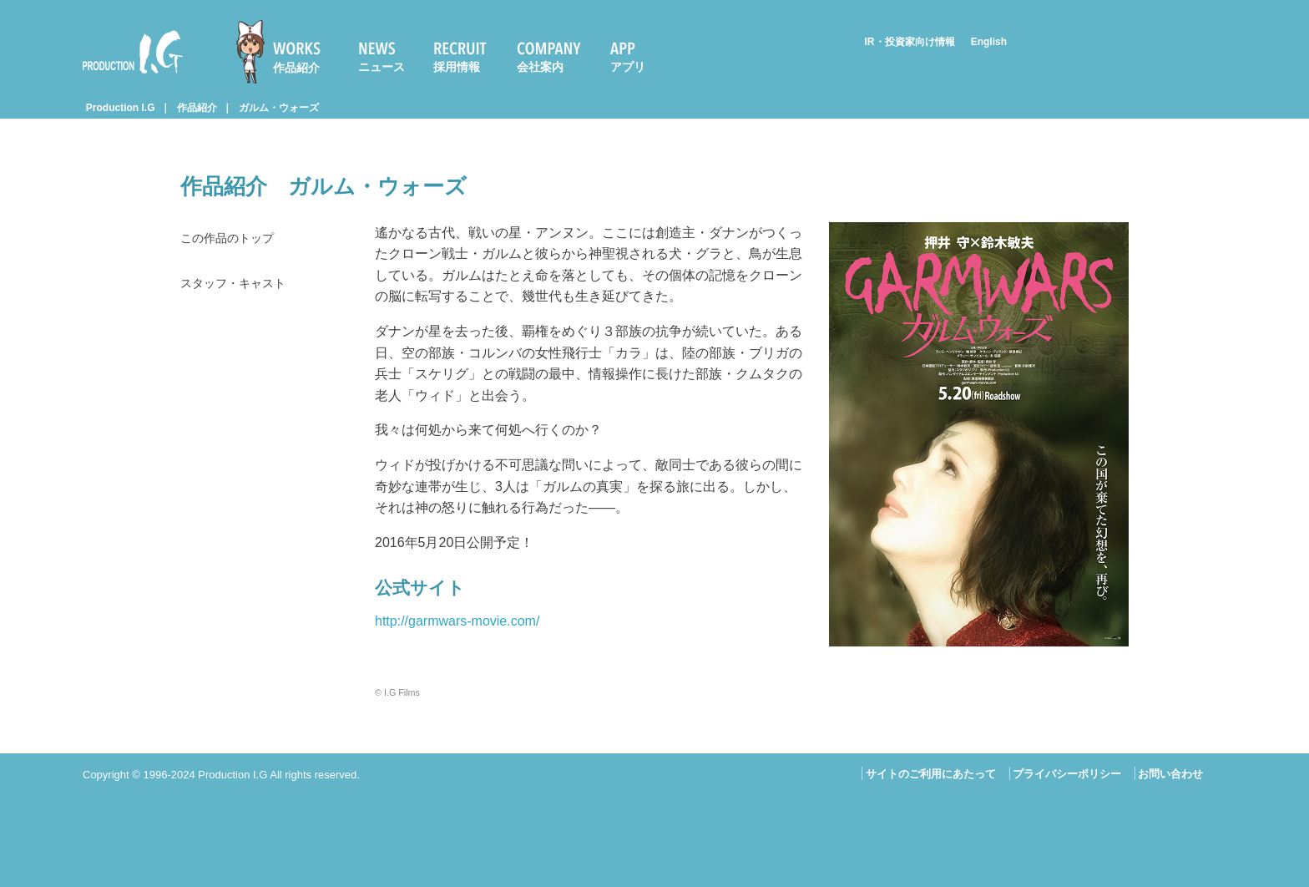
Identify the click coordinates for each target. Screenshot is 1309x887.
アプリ (627, 66)
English (989, 42)
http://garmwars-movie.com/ (457, 621)
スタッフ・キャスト (240, 287)
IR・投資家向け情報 (910, 42)
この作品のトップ (233, 239)
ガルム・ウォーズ (279, 108)
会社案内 (540, 66)
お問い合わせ (1170, 774)
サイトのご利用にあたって (931, 774)
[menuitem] (285, 52)
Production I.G (133, 52)
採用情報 (456, 66)
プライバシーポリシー (1067, 774)
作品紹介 (296, 67)
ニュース (381, 66)
